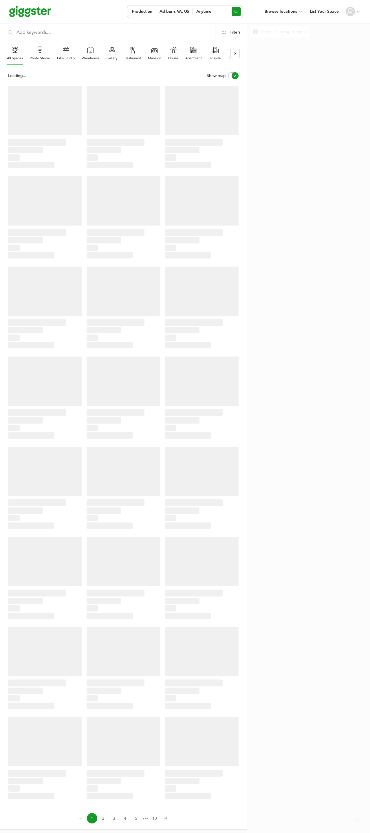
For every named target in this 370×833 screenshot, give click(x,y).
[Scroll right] (235, 53)
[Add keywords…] (107, 32)
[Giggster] (30, 11)
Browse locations (281, 11)
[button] (357, 820)
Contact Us (17, 825)
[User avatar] (350, 11)
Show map (223, 75)
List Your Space (324, 11)
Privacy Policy (44, 825)
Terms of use (72, 825)
